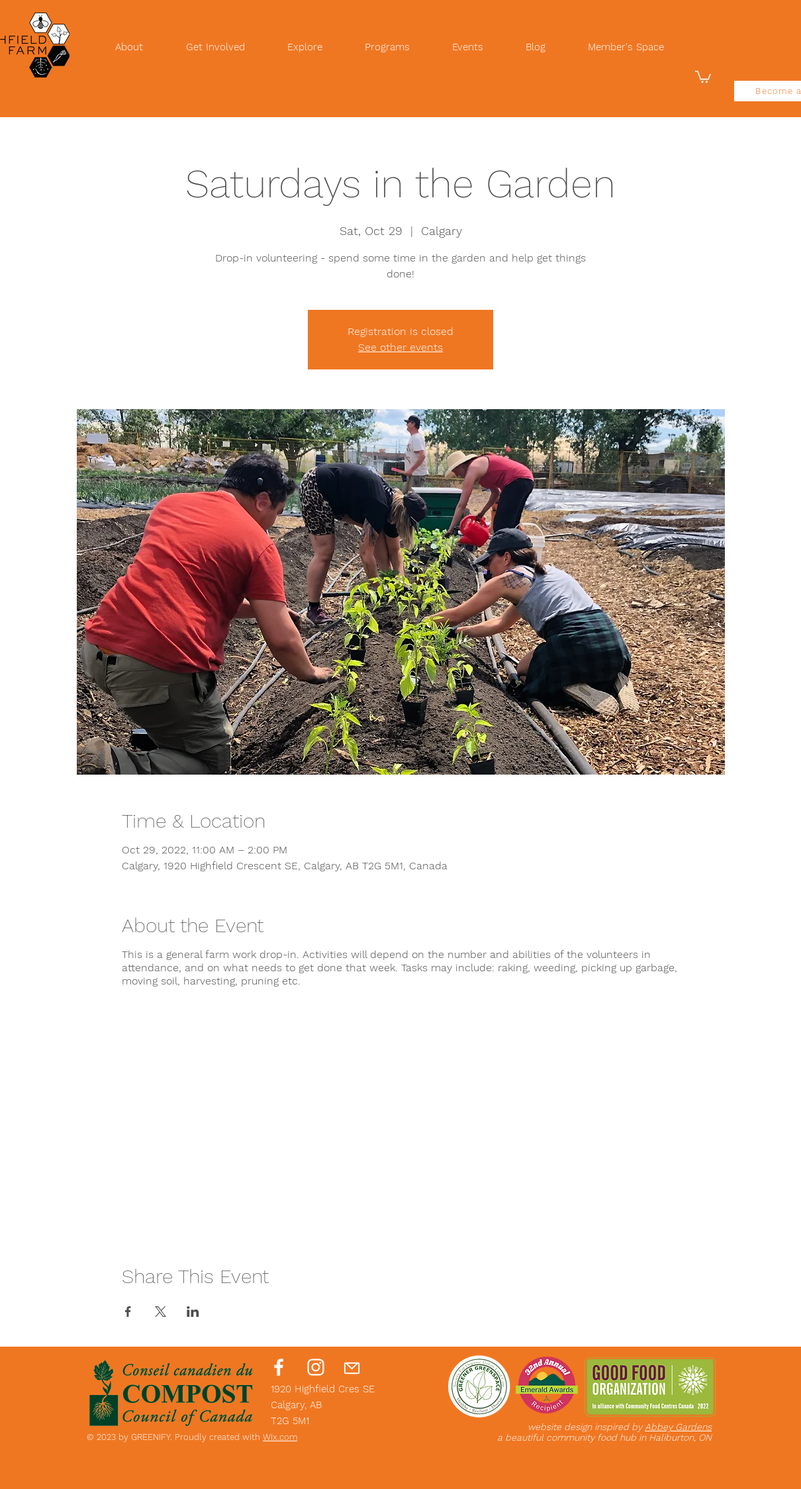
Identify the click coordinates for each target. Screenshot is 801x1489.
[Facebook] (278, 1367)
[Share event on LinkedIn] (193, 1311)
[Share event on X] (160, 1311)
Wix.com (280, 1437)
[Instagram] (316, 1367)
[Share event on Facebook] (128, 1311)
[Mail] (351, 1368)
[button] (703, 76)
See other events (400, 347)
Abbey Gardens (678, 1426)
